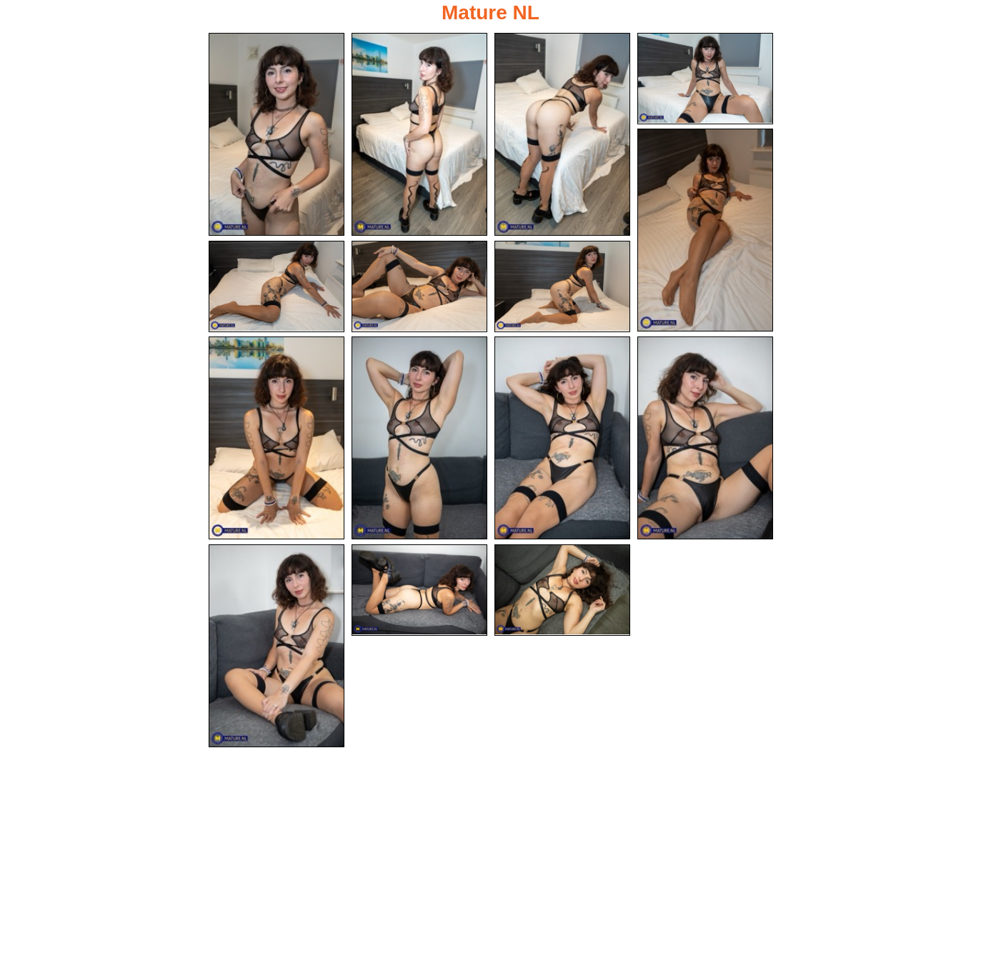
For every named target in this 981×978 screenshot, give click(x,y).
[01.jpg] (276, 134)
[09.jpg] (276, 437)
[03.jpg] (562, 134)
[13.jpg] (276, 645)
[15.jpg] (562, 590)
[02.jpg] (419, 134)
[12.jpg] (705, 437)
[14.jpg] (419, 590)
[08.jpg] (562, 286)
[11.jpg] (562, 437)
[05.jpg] (705, 230)
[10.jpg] (419, 437)
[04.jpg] (705, 78)
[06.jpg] (276, 286)
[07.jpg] (419, 286)
